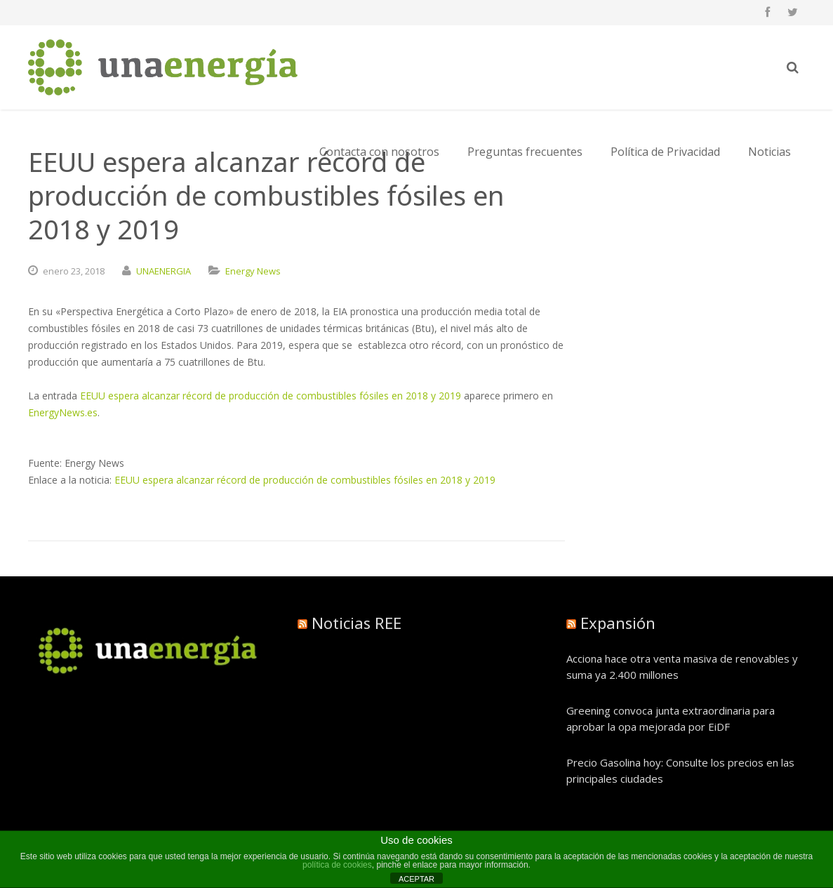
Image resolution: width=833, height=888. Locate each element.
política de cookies (337, 865)
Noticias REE (356, 622)
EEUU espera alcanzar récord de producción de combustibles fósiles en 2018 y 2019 (270, 395)
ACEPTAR (416, 879)
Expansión (617, 622)
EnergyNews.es (63, 412)
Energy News (253, 271)
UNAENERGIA (163, 271)
